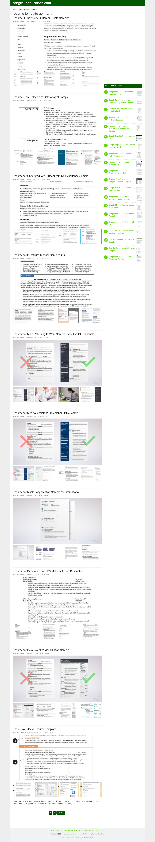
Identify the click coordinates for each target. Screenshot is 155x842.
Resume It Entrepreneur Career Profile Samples (41, 18)
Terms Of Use (100, 830)
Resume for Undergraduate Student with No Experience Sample (50, 175)
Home (52, 830)
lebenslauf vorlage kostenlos (71, 838)
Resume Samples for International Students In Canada (119, 128)
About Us (59, 830)
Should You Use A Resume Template (34, 729)
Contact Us (66, 830)
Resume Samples (19, 21)
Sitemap (91, 830)
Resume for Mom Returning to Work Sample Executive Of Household (53, 334)
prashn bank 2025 (87, 838)
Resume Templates (20, 732)
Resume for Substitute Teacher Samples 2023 (40, 255)
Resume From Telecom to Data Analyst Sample (41, 97)
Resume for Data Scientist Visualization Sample (41, 650)
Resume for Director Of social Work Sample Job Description (48, 570)
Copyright (74, 830)
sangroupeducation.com (32, 3)
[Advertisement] (122, 44)
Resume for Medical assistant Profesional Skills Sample (45, 413)
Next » (61, 813)
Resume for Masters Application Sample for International (46, 492)
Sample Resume (84, 834)
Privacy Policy (83, 830)
